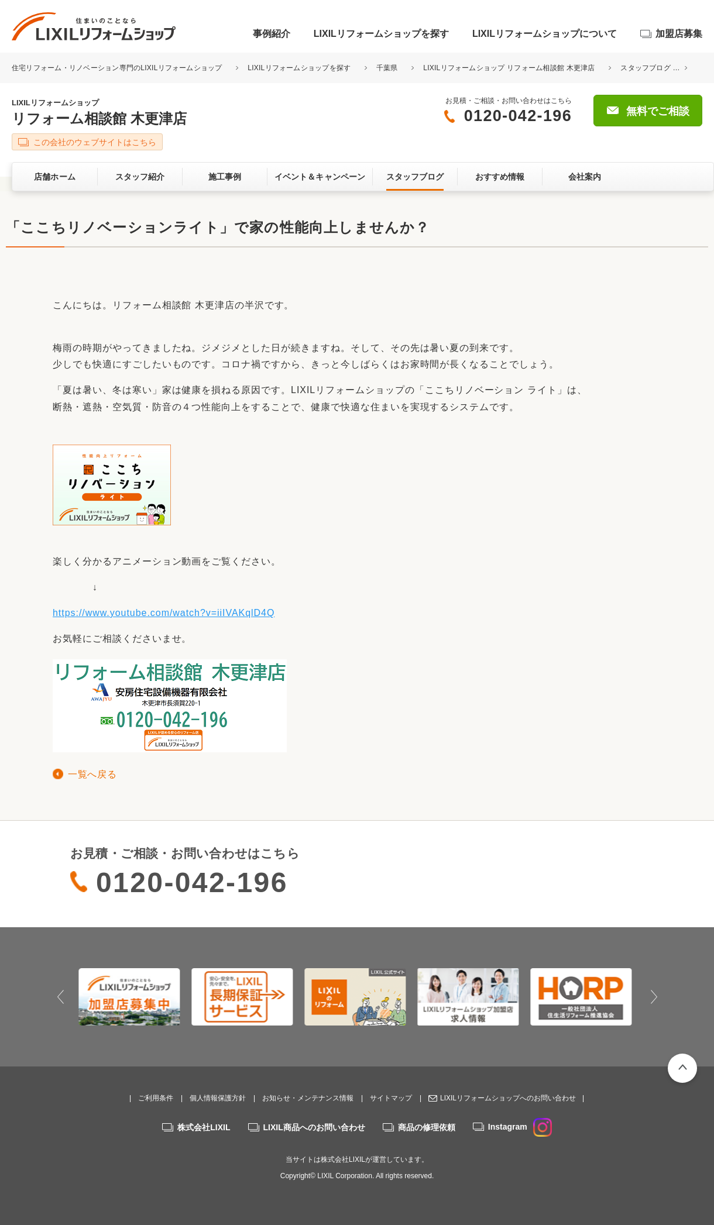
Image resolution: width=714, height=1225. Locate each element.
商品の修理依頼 (426, 1127)
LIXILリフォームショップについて (544, 34)
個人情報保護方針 (218, 1098)
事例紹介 (271, 34)
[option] (131, 997)
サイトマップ (391, 1098)
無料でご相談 (657, 111)
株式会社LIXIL (203, 1127)
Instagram (520, 1126)
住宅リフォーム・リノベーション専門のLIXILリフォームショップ (118, 68)
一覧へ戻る (92, 774)
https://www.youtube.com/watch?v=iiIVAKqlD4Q (163, 613)
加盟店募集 (678, 34)
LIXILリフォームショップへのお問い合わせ (508, 1098)
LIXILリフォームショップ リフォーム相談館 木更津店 (509, 68)
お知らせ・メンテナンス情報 (307, 1098)
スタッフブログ (645, 68)
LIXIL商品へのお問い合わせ (314, 1127)
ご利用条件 (155, 1098)
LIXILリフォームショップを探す (381, 34)
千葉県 (387, 68)
